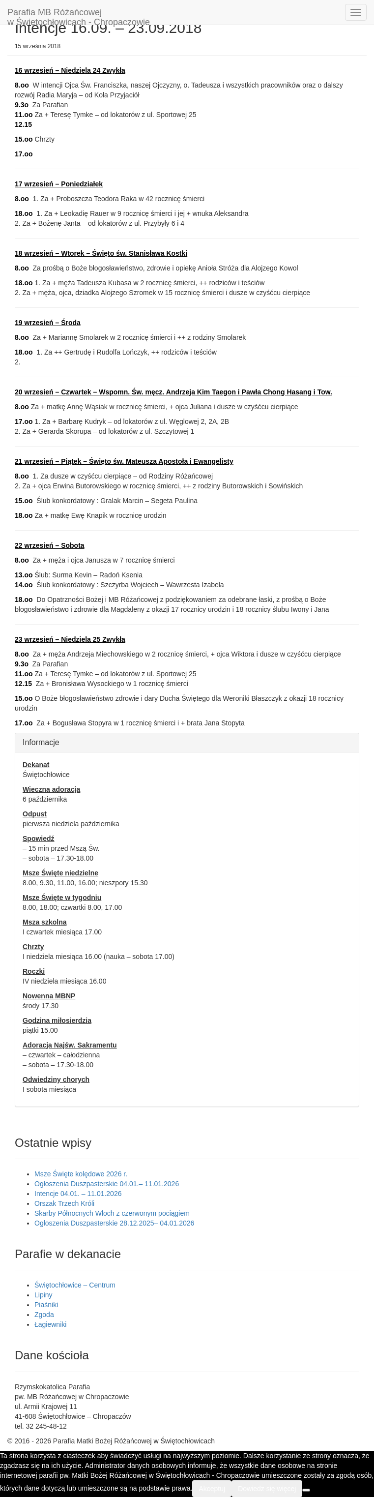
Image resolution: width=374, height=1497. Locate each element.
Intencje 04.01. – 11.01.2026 (77, 1194)
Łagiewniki (50, 1324)
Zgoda (44, 1314)
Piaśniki (46, 1305)
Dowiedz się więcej (267, 1489)
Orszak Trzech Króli (64, 1203)
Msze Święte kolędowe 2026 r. (80, 1174)
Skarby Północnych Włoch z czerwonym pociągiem (112, 1213)
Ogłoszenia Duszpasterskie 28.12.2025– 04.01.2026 (114, 1223)
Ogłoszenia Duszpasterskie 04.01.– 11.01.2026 (106, 1184)
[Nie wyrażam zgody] (306, 1490)
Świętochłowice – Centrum (74, 1285)
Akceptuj (212, 1489)
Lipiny (43, 1295)
